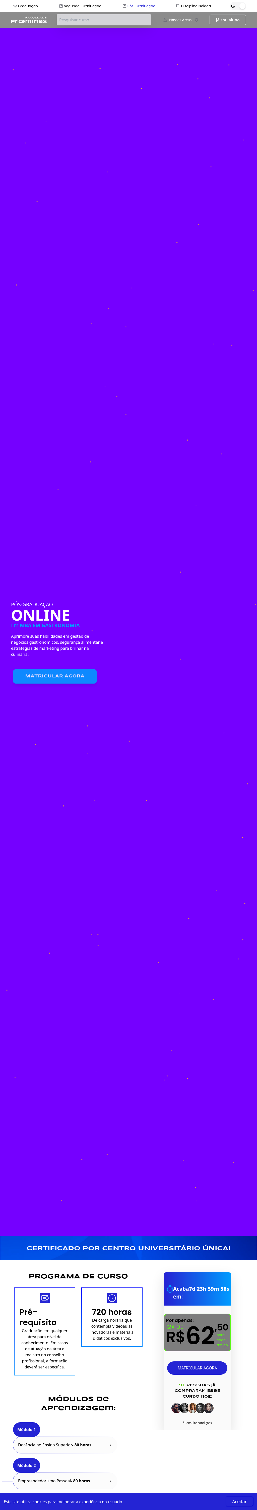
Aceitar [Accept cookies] (239, 1501)
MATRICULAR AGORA (197, 1368)
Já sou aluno (228, 20)
